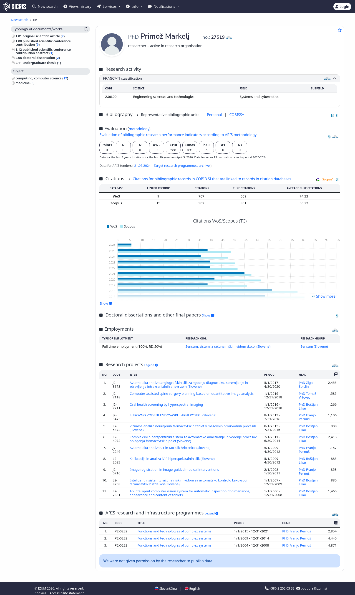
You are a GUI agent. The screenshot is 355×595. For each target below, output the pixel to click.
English (192, 584)
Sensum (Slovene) (314, 346)
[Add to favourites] (339, 30)
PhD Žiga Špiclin (306, 384)
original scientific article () (44, 36)
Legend (151, 365)
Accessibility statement (67, 589)
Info (132, 6)
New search (45, 6)
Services (107, 6)
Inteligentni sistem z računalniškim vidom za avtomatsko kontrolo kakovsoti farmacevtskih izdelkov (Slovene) (189, 479)
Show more (323, 296)
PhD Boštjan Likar (308, 405)
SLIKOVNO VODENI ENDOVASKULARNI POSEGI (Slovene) (174, 414)
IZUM (42, 584)
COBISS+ (236, 114)
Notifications (162, 6)
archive (205, 165)
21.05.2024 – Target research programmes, (166, 165)
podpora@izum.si (311, 584)
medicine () (24, 83)
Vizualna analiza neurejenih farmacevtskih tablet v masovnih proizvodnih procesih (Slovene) (194, 426)
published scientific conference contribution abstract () (43, 51)
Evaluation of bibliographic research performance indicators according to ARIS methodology (178, 134)
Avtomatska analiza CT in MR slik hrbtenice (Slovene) (171, 445)
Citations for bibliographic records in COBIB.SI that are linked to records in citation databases (212, 178)
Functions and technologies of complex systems (175, 527)
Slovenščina (166, 584)
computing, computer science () (41, 78)
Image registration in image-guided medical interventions (176, 466)
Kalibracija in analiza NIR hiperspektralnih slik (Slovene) (173, 456)
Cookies (41, 589)
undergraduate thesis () (42, 63)
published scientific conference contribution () (43, 43)
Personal (215, 114)
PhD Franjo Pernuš (307, 416)
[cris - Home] (14, 7)
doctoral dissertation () (41, 58)
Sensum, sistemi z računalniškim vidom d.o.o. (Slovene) (227, 346)
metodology (139, 128)
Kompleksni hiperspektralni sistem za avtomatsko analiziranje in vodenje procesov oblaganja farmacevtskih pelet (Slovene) (187, 437)
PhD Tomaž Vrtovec (307, 395)
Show (105, 303)
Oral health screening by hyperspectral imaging (167, 403)
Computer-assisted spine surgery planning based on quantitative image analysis (193, 393)
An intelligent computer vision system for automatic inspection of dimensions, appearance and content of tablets (191, 490)
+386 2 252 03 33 (280, 584)
